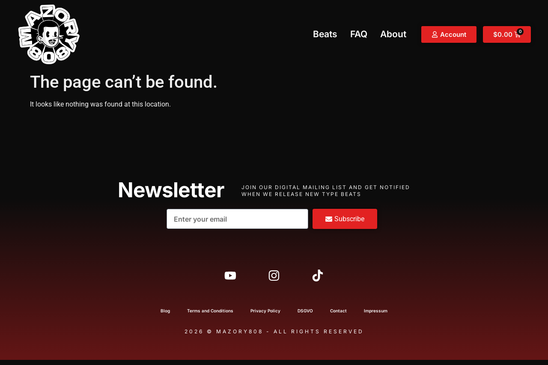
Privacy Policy (265, 315)
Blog (165, 315)
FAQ (358, 34)
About (393, 34)
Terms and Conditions (210, 315)
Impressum (375, 315)
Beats (325, 34)
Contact (338, 315)
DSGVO (305, 315)
